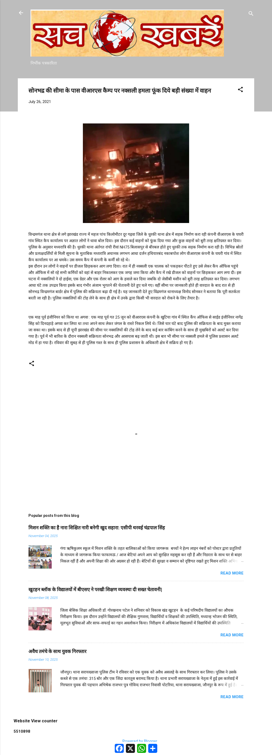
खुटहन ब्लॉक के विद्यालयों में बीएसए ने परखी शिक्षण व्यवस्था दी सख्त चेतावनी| (95, 589)
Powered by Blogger (136, 741)
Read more (232, 573)
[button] (240, 90)
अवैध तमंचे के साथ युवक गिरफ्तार (57, 651)
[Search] (251, 14)
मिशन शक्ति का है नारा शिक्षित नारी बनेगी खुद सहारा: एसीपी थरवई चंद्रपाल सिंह (96, 527)
